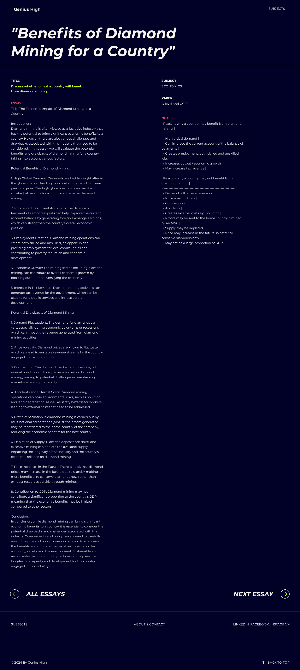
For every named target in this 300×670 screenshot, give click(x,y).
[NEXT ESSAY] (239, 594)
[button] (276, 8)
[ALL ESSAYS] (60, 594)
